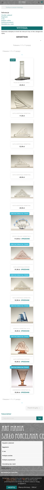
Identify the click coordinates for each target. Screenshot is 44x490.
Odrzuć (34, 487)
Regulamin (4, 17)
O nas (3, 18)
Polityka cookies (6, 20)
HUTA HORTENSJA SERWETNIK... (22, 113)
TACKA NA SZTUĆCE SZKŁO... (22, 82)
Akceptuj (11, 487)
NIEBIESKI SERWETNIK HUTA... (22, 328)
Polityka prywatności (7, 22)
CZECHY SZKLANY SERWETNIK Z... (22, 236)
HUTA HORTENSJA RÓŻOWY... (22, 267)
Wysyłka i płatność (6, 15)
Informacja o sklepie (9, 473)
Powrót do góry (34, 408)
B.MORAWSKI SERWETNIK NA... (22, 390)
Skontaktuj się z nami (7, 24)
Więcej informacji (24, 487)
